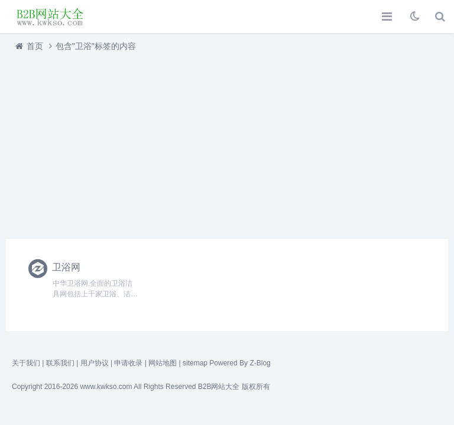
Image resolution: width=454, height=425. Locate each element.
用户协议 (94, 363)
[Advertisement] (227, 142)
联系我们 (60, 363)
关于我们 (26, 363)
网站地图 (162, 363)
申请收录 (128, 363)
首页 (35, 46)
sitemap (195, 363)
